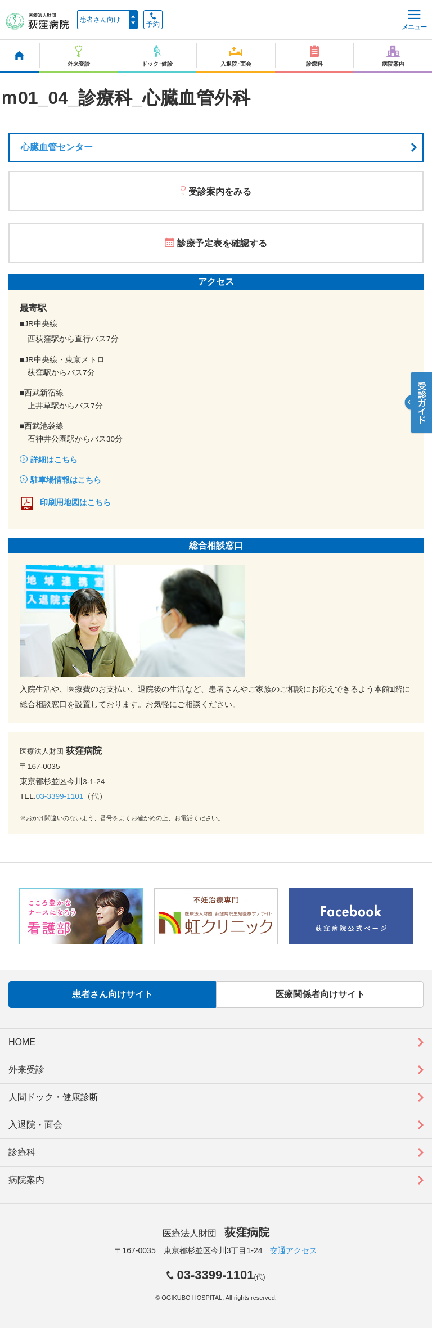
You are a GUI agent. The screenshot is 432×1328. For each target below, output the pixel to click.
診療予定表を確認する (222, 243)
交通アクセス (293, 1250)
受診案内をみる (219, 191)
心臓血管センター (57, 147)
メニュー (414, 20)
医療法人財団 (216, 1233)
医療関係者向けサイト (320, 994)
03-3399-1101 (60, 796)
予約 (153, 20)
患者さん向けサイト (112, 994)
